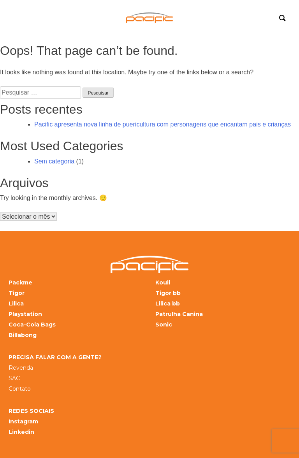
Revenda (21, 368)
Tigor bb (168, 293)
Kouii (162, 282)
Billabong (23, 335)
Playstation (25, 314)
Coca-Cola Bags (32, 324)
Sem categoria (54, 161)
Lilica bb (167, 303)
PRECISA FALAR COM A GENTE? (55, 357)
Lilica (16, 303)
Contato (20, 389)
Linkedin (21, 432)
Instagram (23, 421)
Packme (20, 282)
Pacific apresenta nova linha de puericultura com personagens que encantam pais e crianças (162, 124)
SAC (14, 378)
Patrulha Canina (179, 314)
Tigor (17, 293)
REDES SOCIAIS (31, 411)
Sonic (163, 324)
